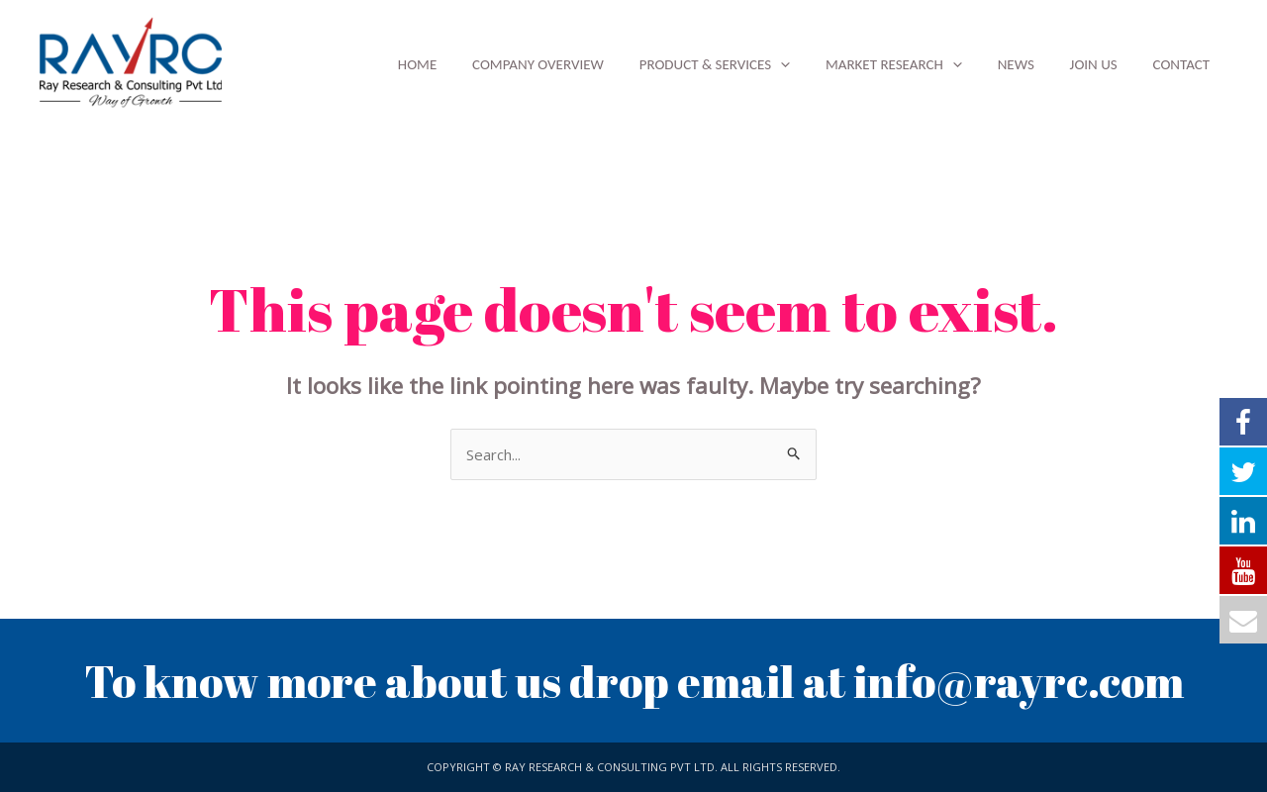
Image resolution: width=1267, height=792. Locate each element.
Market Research (913, 64)
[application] (806, 64)
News (1030, 64)
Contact (1184, 64)
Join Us (1101, 64)
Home (455, 64)
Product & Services (740, 64)
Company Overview (569, 64)
